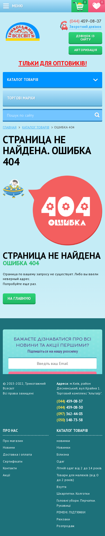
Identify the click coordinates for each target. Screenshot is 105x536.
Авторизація (85, 50)
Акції (6, 475)
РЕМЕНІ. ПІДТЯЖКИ (71, 512)
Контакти (10, 468)
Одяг (60, 461)
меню (17, 6)
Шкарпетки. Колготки (73, 493)
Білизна (63, 454)
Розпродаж (65, 526)
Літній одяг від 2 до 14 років (79, 468)
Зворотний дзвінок (85, 26)
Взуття (61, 487)
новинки (63, 441)
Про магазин (13, 441)
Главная (10, 127)
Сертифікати (12, 461)
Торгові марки (21, 98)
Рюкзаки (63, 519)
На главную (19, 298)
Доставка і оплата (17, 454)
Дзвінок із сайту (85, 37)
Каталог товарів (22, 79)
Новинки (63, 447)
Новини (9, 447)
